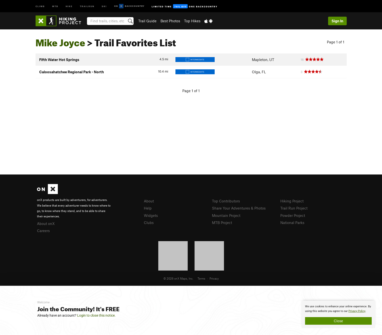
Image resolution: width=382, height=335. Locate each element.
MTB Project (222, 222)
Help (148, 208)
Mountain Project (226, 215)
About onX (46, 223)
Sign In (337, 21)
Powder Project (292, 215)
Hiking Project (292, 201)
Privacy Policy (356, 311)
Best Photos (170, 21)
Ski (104, 6)
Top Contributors (226, 201)
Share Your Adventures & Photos (239, 208)
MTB (55, 6)
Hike (69, 6)
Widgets (151, 215)
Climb (40, 6)
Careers (43, 230)
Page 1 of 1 (335, 42)
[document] (338, 314)
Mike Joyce (60, 41)
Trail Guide (147, 21)
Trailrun (87, 6)
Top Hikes (192, 21)
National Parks (292, 222)
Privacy (214, 278)
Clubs (149, 222)
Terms (201, 278)
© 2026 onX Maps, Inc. (178, 278)
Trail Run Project (294, 208)
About (149, 201)
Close (338, 321)
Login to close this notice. (96, 315)
